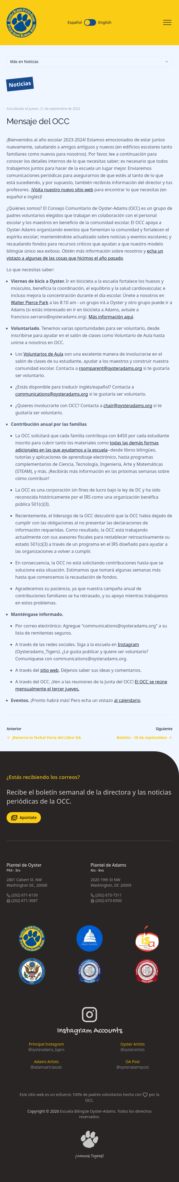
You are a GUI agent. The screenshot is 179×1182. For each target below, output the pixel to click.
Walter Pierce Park (29, 302)
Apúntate (24, 817)
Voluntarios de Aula (43, 354)
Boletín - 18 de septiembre (142, 737)
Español (75, 22)
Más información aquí (110, 317)
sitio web (49, 670)
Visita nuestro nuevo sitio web (62, 190)
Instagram (128, 644)
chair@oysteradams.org (127, 405)
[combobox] (89, 61)
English (104, 22)
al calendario (127, 700)
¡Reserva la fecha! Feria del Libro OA (46, 737)
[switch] (90, 22)
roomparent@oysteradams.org (110, 368)
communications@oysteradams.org (51, 394)
